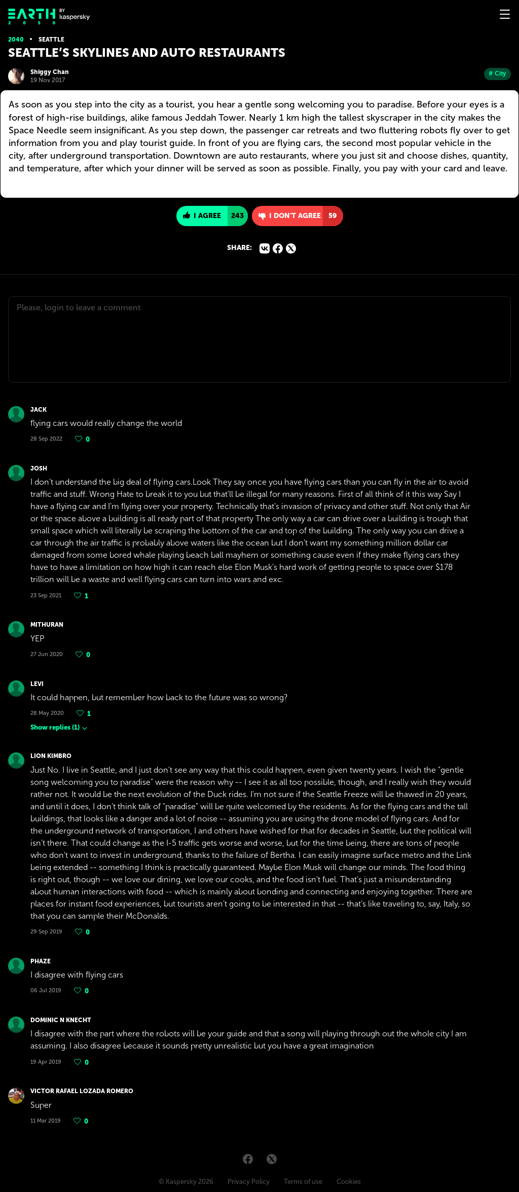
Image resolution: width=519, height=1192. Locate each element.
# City (497, 73)
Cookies (349, 1181)
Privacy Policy (249, 1181)
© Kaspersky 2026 (186, 1181)
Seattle (51, 39)
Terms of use (303, 1181)
